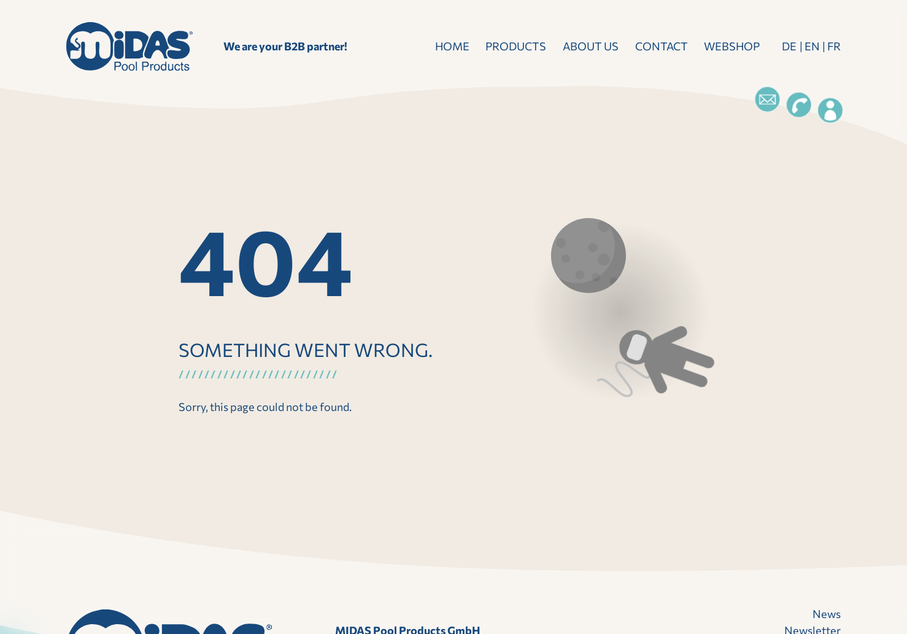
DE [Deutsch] (789, 46)
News (826, 613)
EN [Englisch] (812, 46)
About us (591, 46)
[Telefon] (799, 105)
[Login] (830, 110)
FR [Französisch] (834, 46)
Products (515, 46)
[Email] (768, 99)
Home (452, 46)
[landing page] (129, 46)
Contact (661, 46)
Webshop (732, 46)
